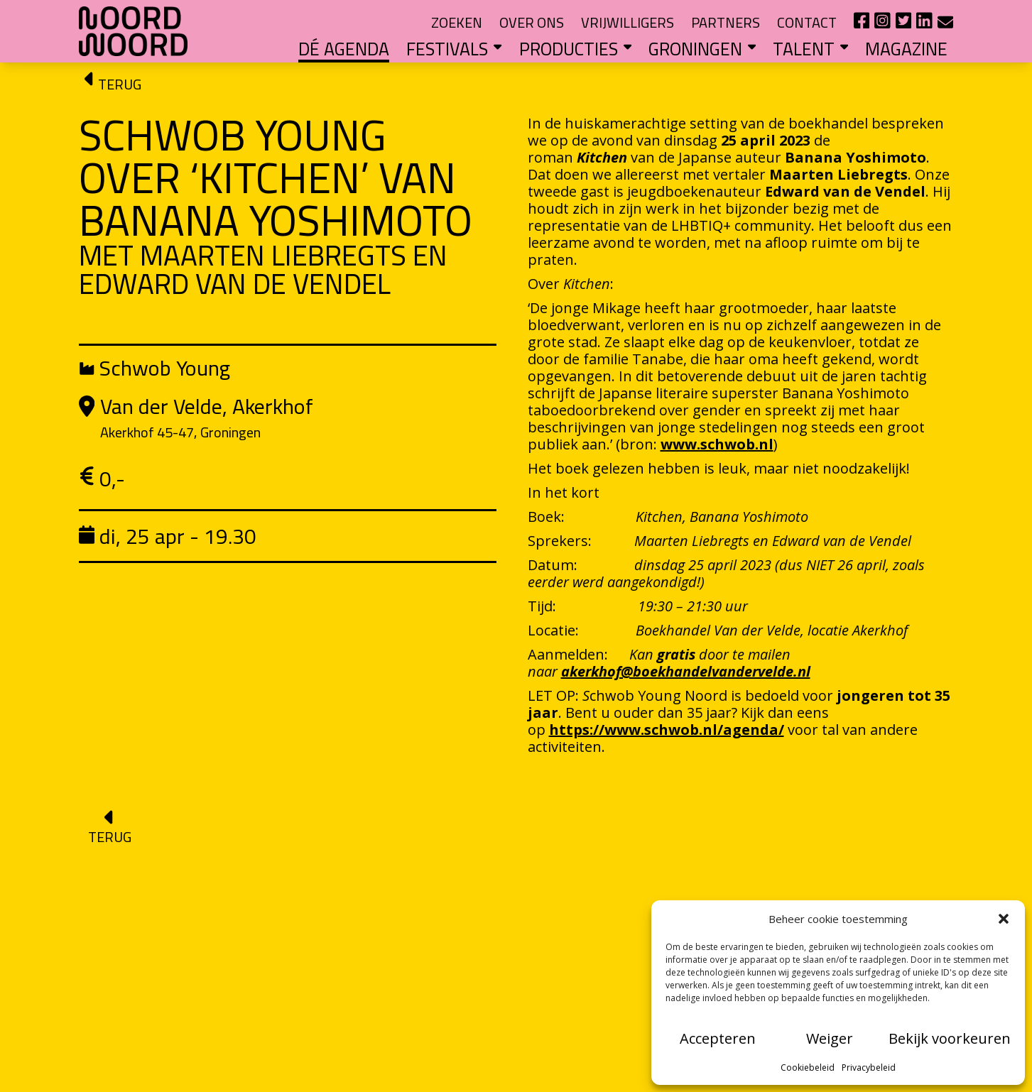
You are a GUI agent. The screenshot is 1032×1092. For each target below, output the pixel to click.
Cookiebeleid (808, 1067)
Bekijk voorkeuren (950, 1038)
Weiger (829, 1038)
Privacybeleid (869, 1067)
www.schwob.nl (717, 444)
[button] (1003, 919)
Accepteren (718, 1038)
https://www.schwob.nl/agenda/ (666, 729)
